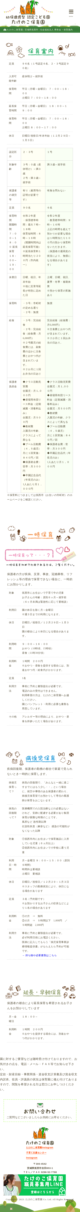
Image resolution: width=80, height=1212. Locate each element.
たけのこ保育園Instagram (39, 1147)
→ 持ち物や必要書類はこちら (39, 955)
